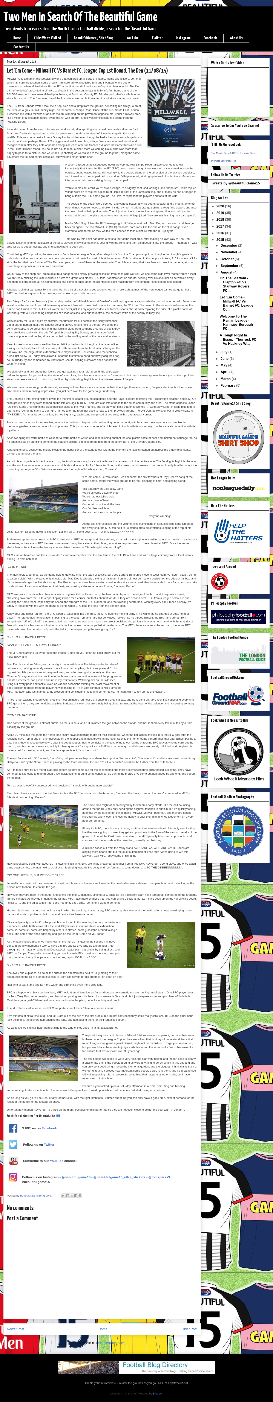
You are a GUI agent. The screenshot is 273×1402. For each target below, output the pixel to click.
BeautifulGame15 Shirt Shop (93, 38)
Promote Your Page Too (223, 161)
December (229, 245)
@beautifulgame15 (75, 1177)
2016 (220, 233)
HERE (57, 1116)
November (229, 252)
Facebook (210, 38)
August (227, 272)
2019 (220, 213)
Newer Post (15, 1329)
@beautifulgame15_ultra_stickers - (121, 1177)
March (226, 379)
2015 (220, 240)
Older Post (189, 1329)
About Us (236, 38)
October (228, 259)
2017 (220, 226)
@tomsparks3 (159, 1177)
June (225, 358)
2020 (220, 206)
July (224, 352)
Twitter (157, 38)
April (225, 372)
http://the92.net (178, 1383)
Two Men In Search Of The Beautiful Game (80, 17)
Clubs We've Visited (47, 38)
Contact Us (21, 47)
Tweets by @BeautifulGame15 (235, 183)
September (230, 266)
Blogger (157, 1393)
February (228, 385)
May (224, 365)
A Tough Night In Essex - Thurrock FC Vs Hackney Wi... (238, 339)
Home (17, 38)
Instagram (183, 38)
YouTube (133, 38)
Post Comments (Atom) (110, 1342)
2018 (220, 219)
